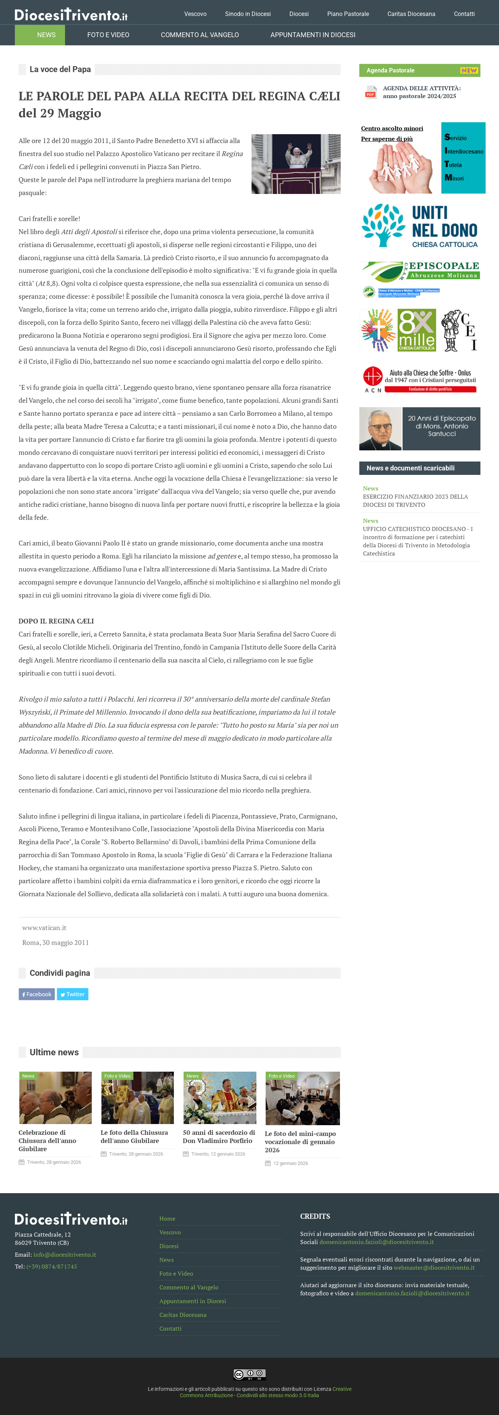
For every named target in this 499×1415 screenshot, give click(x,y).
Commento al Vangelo (200, 35)
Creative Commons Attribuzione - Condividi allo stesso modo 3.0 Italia (265, 1392)
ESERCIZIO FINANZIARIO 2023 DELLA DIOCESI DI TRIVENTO (420, 496)
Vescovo (195, 13)
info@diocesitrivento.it (64, 1254)
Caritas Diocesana (411, 13)
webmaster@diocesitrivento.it (434, 1267)
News (46, 35)
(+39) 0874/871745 (51, 1266)
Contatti (464, 13)
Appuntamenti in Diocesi (313, 35)
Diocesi (299, 13)
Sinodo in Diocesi (248, 13)
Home (167, 1218)
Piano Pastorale (348, 13)
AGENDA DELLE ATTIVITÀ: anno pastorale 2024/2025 (422, 92)
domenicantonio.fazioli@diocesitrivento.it (377, 1242)
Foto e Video (108, 35)
